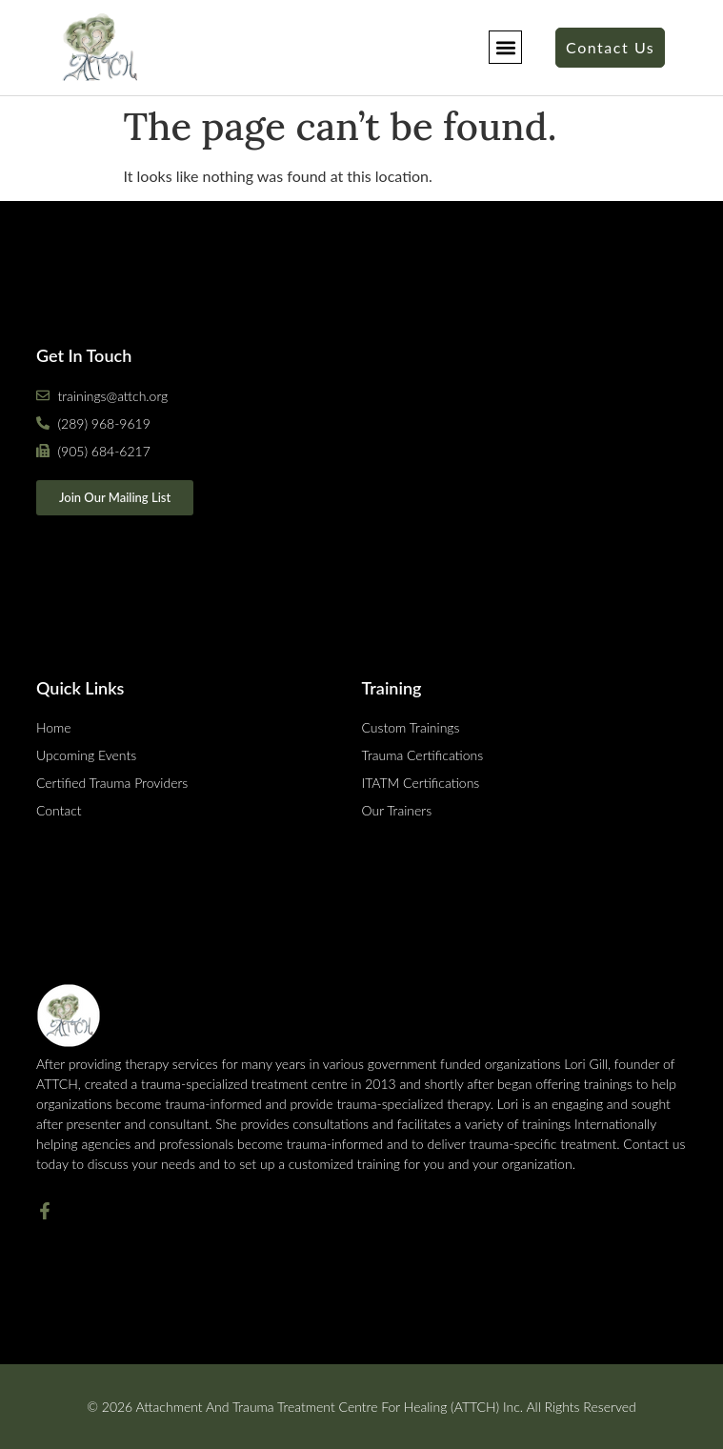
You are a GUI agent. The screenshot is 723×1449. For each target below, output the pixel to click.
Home (53, 727)
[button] (505, 47)
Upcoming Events (86, 755)
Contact (59, 810)
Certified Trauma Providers (112, 783)
